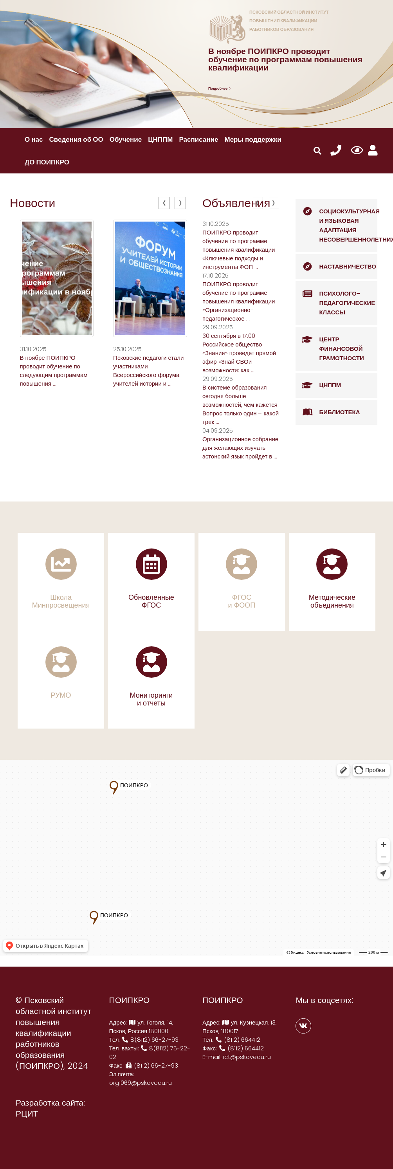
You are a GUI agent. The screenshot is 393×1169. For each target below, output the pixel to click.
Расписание (198, 139)
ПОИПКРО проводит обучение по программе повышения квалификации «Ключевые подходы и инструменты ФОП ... (238, 249)
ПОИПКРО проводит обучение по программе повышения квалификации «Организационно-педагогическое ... (238, 301)
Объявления (236, 203)
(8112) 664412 (237, 1040)
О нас (34, 139)
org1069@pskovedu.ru (140, 1083)
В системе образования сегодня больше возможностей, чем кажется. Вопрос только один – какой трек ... (240, 404)
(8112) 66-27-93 (151, 1065)
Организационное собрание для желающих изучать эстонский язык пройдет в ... (240, 447)
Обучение (126, 139)
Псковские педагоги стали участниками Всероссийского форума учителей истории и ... (148, 371)
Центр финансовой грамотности (330, 344)
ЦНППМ (160, 139)
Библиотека (328, 412)
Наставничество (336, 266)
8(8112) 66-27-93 (149, 1040)
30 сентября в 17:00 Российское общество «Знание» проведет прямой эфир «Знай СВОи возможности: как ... (239, 353)
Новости (32, 203)
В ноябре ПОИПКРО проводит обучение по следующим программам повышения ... (54, 371)
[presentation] (164, 203)
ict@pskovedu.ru (247, 1057)
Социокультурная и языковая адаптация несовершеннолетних (336, 221)
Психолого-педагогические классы (335, 298)
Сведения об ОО (76, 139)
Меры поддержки (252, 139)
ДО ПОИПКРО (47, 162)
